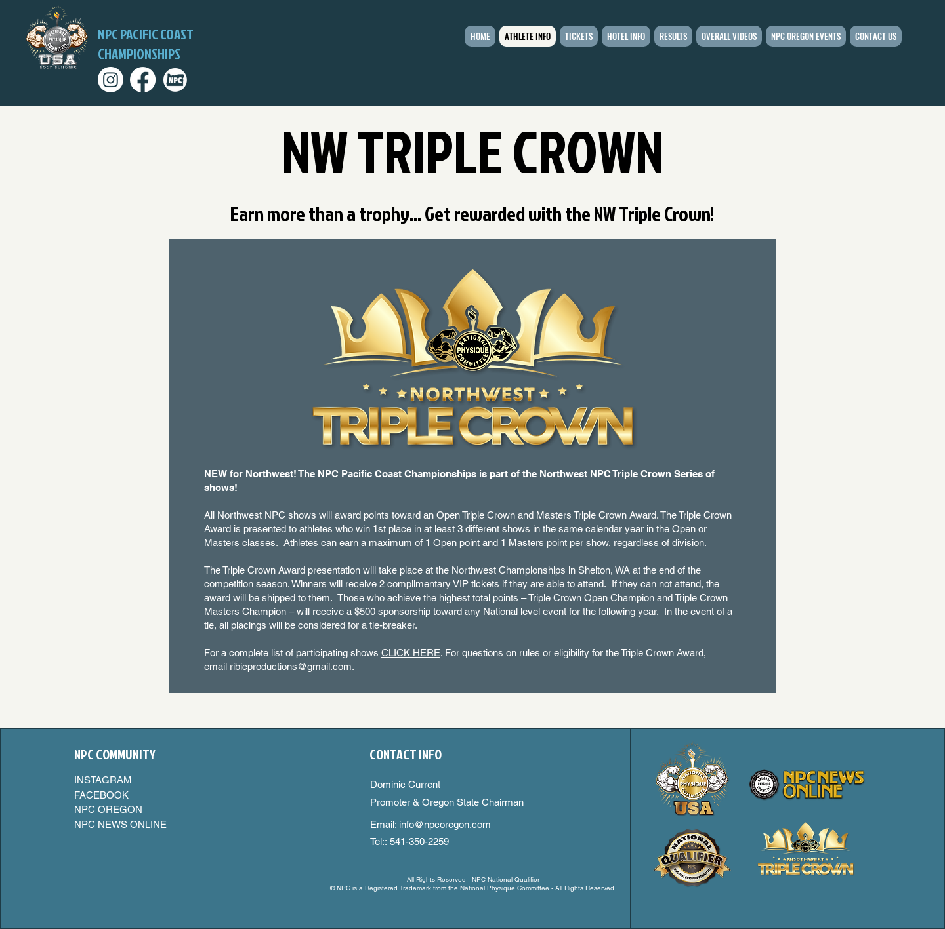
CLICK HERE (410, 652)
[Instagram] (110, 79)
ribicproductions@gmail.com (291, 666)
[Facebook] (143, 79)
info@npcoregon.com (445, 824)
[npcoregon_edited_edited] (175, 79)
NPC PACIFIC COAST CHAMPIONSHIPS (146, 44)
